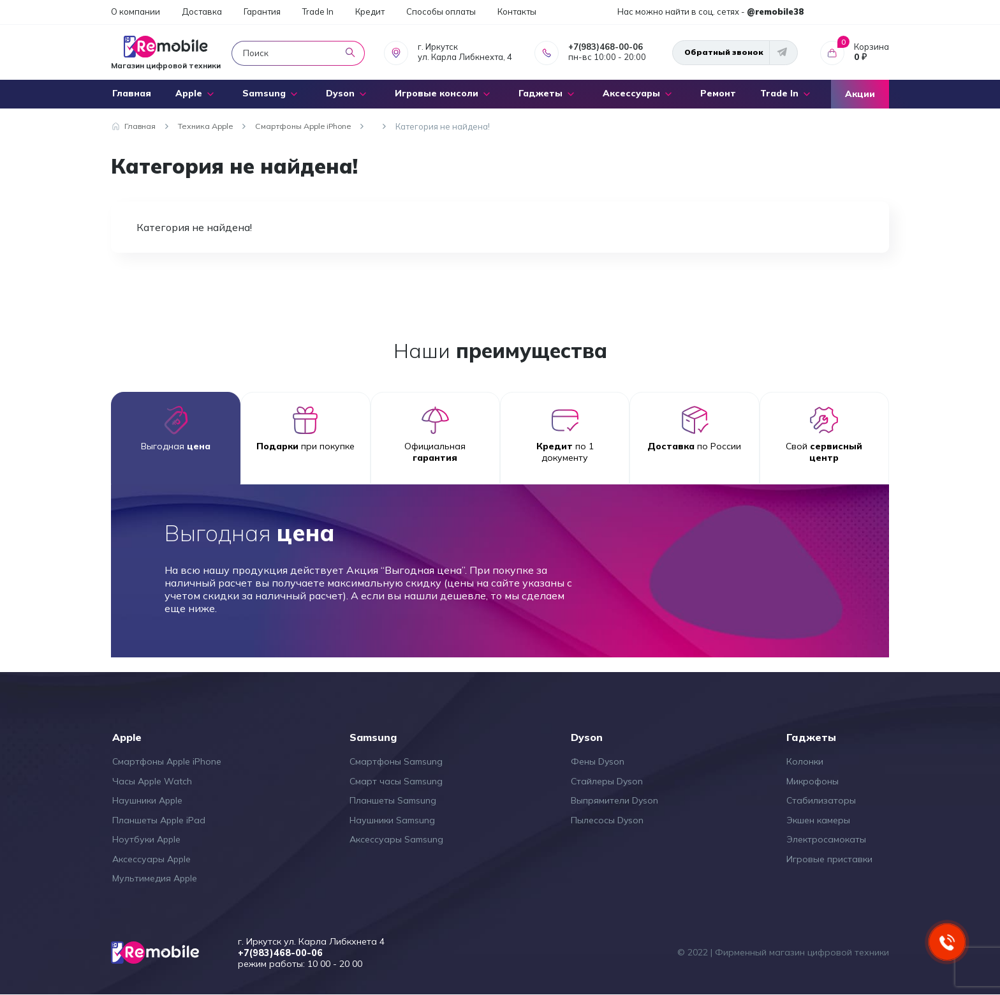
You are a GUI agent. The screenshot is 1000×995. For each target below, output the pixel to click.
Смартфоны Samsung (396, 761)
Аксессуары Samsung (396, 839)
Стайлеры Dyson (607, 781)
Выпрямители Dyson (614, 800)
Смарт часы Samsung (396, 781)
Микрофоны (812, 781)
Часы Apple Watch (152, 781)
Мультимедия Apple (154, 878)
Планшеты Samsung (392, 800)
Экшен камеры (818, 820)
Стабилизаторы (821, 800)
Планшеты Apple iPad (158, 820)
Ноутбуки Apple (146, 839)
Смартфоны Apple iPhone (166, 761)
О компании (135, 11)
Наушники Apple (147, 800)
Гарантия (262, 11)
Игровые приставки (829, 859)
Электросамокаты (826, 839)
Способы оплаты (441, 11)
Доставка (202, 11)
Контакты (516, 11)
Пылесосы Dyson (607, 820)
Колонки (804, 761)
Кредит (370, 11)
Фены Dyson (597, 761)
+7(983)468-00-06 (605, 46)
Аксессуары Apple (151, 859)
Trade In (318, 11)
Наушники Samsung (392, 820)
